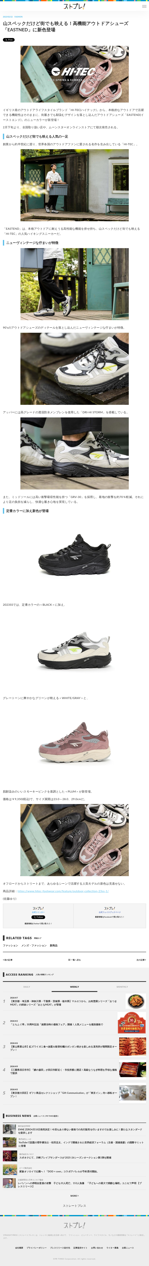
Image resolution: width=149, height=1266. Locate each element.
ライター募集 (112, 1248)
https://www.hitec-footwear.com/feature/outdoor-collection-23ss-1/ (63, 891)
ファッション (10, 945)
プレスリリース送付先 (60, 1248)
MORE (74, 1195)
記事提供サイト (80, 1248)
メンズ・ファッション (34, 945)
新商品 (53, 945)
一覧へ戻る (74, 960)
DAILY (26, 986)
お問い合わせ (97, 1248)
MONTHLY (122, 986)
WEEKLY (74, 986)
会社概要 (19, 1248)
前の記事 (7, 960)
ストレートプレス (74, 1205)
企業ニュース (128, 1248)
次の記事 (141, 960)
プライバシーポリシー (37, 1248)
